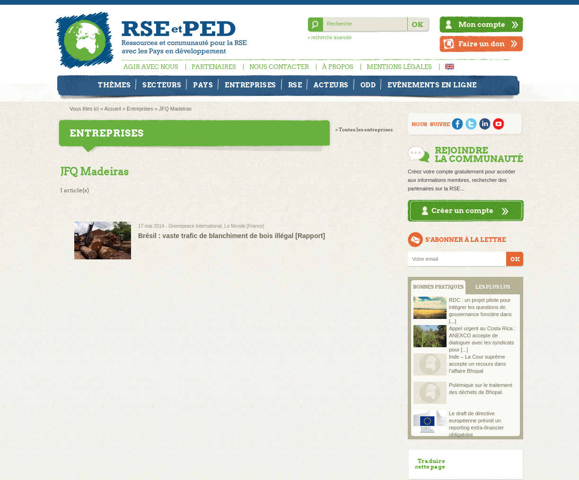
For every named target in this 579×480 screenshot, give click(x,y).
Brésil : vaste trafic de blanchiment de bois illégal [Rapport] (231, 236)
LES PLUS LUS (492, 287)
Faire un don (481, 43)
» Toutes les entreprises (364, 130)
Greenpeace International (195, 226)
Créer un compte (462, 210)
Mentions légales (399, 67)
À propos (337, 67)
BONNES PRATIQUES (438, 287)
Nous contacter (279, 67)
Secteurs (161, 85)
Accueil (112, 108)
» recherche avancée (329, 37)
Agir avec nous (150, 67)
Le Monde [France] (244, 226)
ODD (368, 85)
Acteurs (331, 85)
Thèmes (114, 85)
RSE (295, 85)
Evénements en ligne (432, 85)
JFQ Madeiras (175, 108)
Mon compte (481, 24)
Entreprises (250, 85)
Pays (203, 85)
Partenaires (214, 67)
